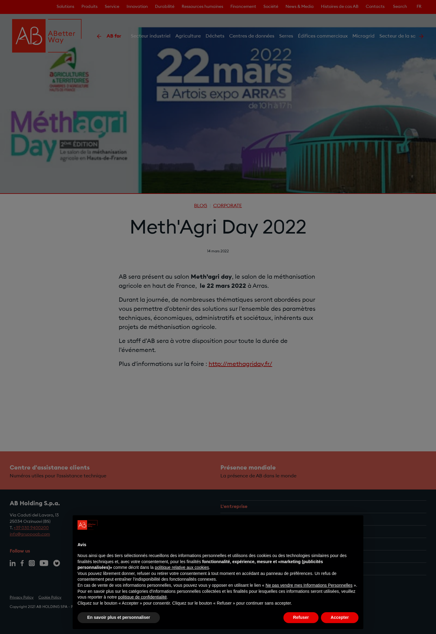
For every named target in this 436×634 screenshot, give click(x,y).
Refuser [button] (301, 617)
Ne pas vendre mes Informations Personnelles (309, 585)
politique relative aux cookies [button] (182, 567)
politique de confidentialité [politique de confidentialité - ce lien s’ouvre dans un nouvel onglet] (142, 597)
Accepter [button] (340, 617)
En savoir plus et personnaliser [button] (118, 617)
